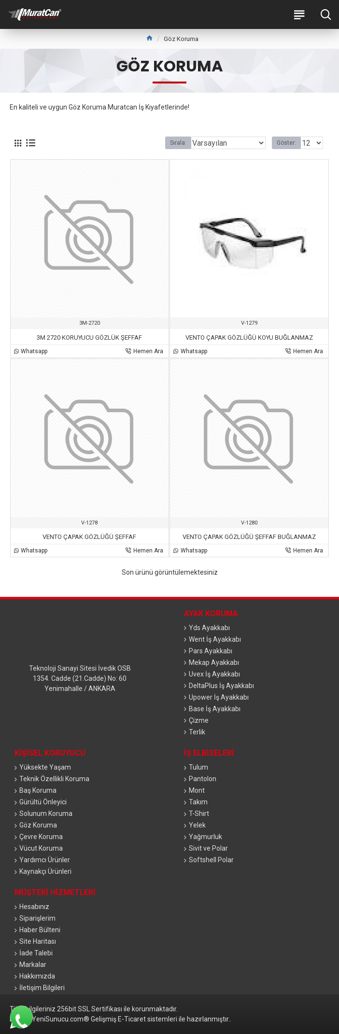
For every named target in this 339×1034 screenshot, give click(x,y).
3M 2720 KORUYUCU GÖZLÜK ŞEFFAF (89, 337)
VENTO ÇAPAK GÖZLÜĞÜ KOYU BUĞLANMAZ (249, 337)
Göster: (286, 142)
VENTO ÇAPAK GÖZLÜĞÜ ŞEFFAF (89, 536)
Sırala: (178, 142)
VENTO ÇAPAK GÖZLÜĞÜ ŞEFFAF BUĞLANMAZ (249, 536)
